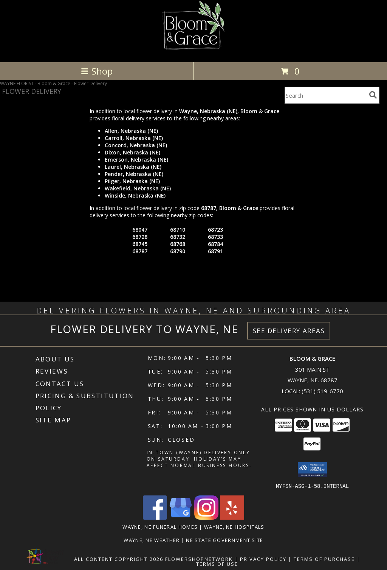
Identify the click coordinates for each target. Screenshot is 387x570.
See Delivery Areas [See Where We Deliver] (289, 330)
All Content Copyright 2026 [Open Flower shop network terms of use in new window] (118, 558)
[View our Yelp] (232, 517)
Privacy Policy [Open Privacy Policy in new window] (263, 558)
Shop (97, 71)
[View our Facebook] (155, 517)
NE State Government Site (224, 539)
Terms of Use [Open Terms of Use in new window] (217, 563)
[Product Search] (325, 95)
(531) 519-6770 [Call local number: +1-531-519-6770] (322, 391)
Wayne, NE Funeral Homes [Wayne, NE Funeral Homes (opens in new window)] (160, 526)
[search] (373, 95)
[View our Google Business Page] (181, 517)
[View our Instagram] (206, 517)
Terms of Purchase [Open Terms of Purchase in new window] (324, 558)
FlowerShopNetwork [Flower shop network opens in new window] (199, 558)
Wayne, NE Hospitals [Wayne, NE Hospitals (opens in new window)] (234, 526)
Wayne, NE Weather (152, 539)
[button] (312, 469)
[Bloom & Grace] (194, 51)
